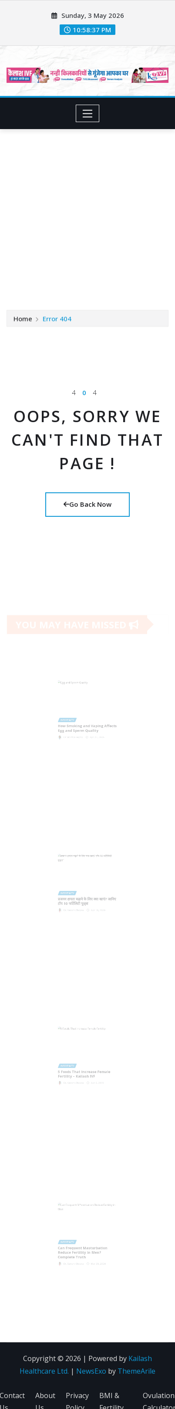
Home (22, 318)
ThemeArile (136, 1371)
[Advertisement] (81, 215)
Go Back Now (87, 504)
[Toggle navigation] (88, 113)
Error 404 (57, 318)
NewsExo (91, 1371)
